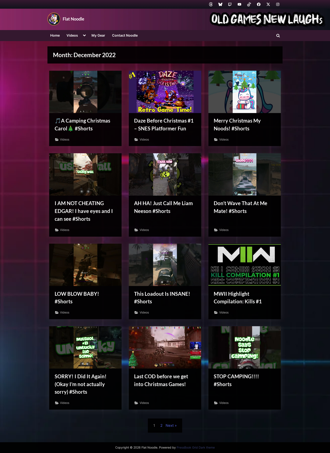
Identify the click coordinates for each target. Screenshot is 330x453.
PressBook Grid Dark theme (196, 447)
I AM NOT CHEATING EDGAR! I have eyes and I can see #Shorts (84, 212)
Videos (72, 35)
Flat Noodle (73, 18)
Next (170, 428)
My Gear (98, 35)
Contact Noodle (125, 35)
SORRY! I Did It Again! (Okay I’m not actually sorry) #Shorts (81, 386)
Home (55, 35)
